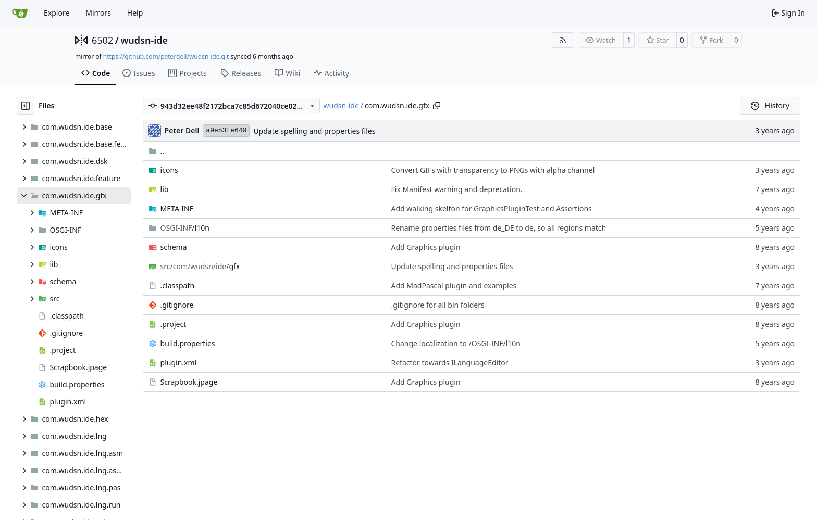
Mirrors (98, 13)
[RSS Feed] (563, 40)
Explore (56, 13)
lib (164, 189)
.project (173, 324)
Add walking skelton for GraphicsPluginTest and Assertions (491, 208)
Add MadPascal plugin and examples (454, 285)
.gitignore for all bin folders (438, 305)
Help (135, 13)
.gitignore (177, 305)
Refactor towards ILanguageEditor (450, 362)
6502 (102, 40)
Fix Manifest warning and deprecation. (457, 189)
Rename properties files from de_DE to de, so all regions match (498, 228)
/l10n (184, 228)
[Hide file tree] (25, 106)
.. (156, 151)
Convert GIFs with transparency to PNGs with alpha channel (493, 170)
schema (173, 247)
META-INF (176, 208)
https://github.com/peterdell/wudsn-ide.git (166, 56)
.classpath (177, 285)
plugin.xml (178, 362)
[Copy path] (436, 105)
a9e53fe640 (226, 130)
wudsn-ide (144, 40)
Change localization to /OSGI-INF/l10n (456, 343)
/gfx (200, 266)
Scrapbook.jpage (189, 382)
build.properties (187, 343)
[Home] (19, 13)
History (770, 105)
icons (169, 170)
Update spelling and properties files (314, 131)
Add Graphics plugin (426, 247)
